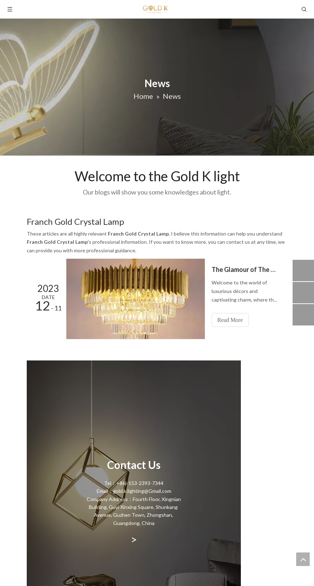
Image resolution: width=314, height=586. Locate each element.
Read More (230, 320)
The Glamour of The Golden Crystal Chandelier (245, 269)
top (303, 559)
